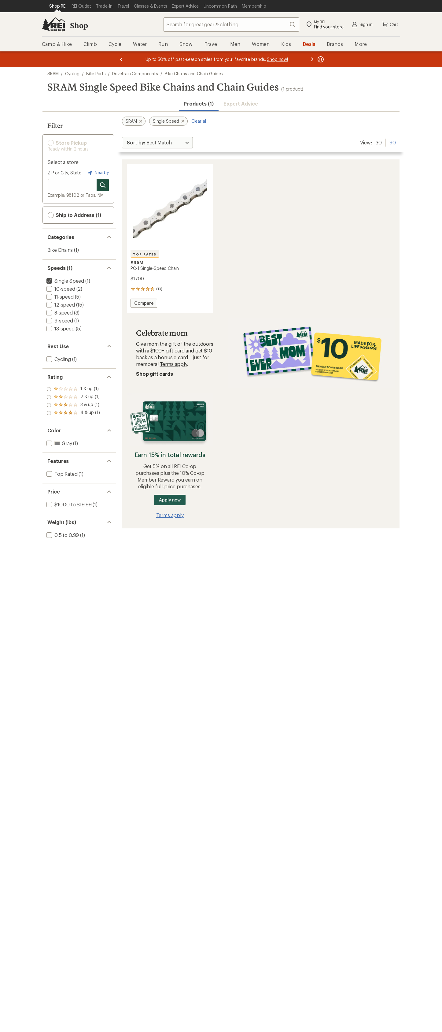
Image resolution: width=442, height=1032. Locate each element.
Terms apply (173, 364)
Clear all (199, 121)
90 (392, 142)
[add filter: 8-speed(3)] (59, 312)
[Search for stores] (103, 185)
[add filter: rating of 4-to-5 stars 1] (73, 389)
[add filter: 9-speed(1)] (59, 320)
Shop (79, 25)
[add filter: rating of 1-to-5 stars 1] (73, 413)
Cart (389, 24)
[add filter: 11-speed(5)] (59, 297)
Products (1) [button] (199, 103)
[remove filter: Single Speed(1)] (64, 281)
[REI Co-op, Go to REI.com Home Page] (53, 24)
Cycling (72, 73)
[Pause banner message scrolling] (320, 59)
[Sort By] (157, 142)
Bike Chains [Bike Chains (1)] (60, 250)
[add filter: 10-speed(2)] (60, 289)
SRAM (52, 73)
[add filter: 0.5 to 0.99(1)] (62, 535)
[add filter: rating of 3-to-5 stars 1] (73, 397)
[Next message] (312, 59)
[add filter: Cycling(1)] (58, 359)
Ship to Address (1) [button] (74, 215)
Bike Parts (95, 73)
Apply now (170, 499)
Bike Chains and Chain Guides (194, 73)
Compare (143, 304)
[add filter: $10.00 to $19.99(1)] (68, 504)
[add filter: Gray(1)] (58, 443)
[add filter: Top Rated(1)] (61, 474)
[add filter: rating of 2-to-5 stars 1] (73, 405)
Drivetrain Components (135, 73)
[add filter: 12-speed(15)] (60, 304)
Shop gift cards (154, 374)
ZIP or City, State (64, 172)
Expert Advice (240, 103)
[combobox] (231, 24)
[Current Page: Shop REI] (58, 6)
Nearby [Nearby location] (97, 173)
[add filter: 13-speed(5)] (60, 328)
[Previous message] (121, 59)
